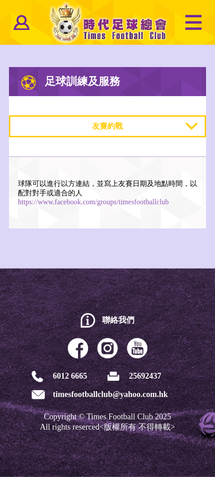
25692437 (145, 375)
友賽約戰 (107, 126)
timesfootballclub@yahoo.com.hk (110, 394)
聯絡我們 (118, 320)
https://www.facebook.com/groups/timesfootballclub (93, 202)
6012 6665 (70, 375)
